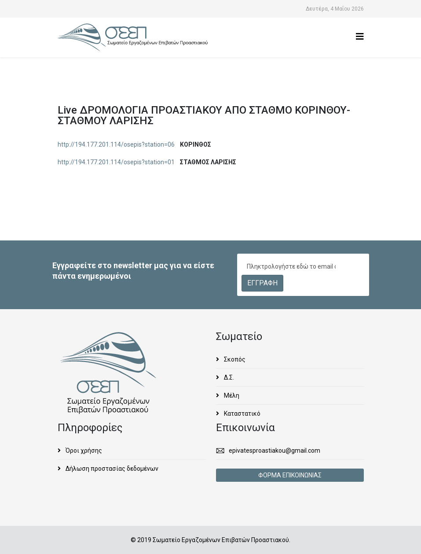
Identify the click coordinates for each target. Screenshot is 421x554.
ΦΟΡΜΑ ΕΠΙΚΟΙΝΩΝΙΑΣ (290, 475)
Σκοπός (234, 359)
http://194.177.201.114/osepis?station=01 (116, 162)
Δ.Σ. (228, 377)
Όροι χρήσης (83, 450)
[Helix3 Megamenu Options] (360, 37)
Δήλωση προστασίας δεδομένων (111, 468)
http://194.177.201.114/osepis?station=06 (116, 144)
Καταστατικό (241, 413)
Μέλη (231, 395)
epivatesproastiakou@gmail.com (274, 450)
